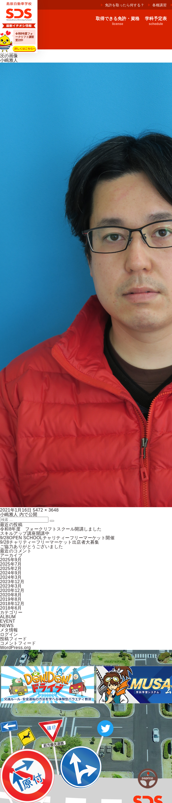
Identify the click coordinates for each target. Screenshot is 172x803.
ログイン (9, 634)
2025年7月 (11, 564)
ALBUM (8, 616)
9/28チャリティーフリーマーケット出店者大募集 (49, 542)
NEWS (7, 625)
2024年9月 (11, 573)
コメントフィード (18, 643)
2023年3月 (11, 586)
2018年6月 (11, 608)
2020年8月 (11, 595)
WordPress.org (15, 647)
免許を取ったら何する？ (124, 5)
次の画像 (9, 56)
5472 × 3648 (46, 510)
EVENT (7, 621)
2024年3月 (11, 577)
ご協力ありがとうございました (31, 546)
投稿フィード (13, 638)
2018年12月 (12, 603)
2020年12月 (12, 590)
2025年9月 (11, 559)
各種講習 (159, 5)
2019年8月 (11, 599)
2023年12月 (12, 581)
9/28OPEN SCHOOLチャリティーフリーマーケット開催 (57, 537)
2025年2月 (11, 568)
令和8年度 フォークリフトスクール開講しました (51, 529)
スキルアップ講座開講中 (24, 533)
